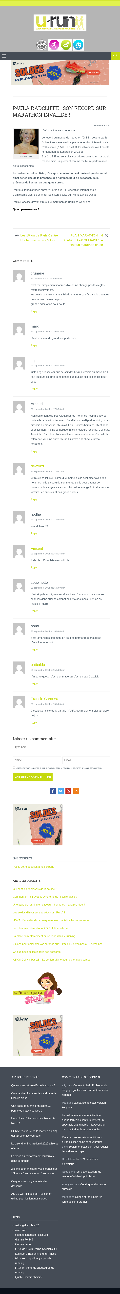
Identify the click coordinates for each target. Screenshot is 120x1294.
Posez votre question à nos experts (33, 866)
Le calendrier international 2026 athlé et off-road (41, 928)
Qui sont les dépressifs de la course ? (35, 889)
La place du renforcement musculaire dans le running (44, 936)
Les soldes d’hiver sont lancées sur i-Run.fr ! (39, 912)
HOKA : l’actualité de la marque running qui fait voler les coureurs (51, 920)
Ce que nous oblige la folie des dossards (36, 951)
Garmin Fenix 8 (24, 1244)
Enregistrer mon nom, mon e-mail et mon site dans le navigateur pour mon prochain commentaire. (59, 768)
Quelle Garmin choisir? (28, 1277)
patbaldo (38, 665)
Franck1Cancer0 (44, 699)
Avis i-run (20, 1230)
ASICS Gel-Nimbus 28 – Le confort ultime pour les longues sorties (51, 959)
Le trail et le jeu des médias (84, 1129)
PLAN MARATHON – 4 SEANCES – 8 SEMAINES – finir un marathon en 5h (83, 240)
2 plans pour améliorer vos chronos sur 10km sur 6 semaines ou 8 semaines (57, 944)
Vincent (37, 548)
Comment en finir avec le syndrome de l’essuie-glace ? (45, 896)
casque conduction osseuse (31, 1234)
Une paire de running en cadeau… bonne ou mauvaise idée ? (49, 904)
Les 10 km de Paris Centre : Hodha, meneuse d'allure (40, 238)
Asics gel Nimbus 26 (27, 1225)
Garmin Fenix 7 (24, 1239)
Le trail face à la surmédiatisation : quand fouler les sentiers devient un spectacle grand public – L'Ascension (83, 1120)
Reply (34, 311)
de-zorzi (37, 466)
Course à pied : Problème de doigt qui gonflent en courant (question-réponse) (85, 1090)
